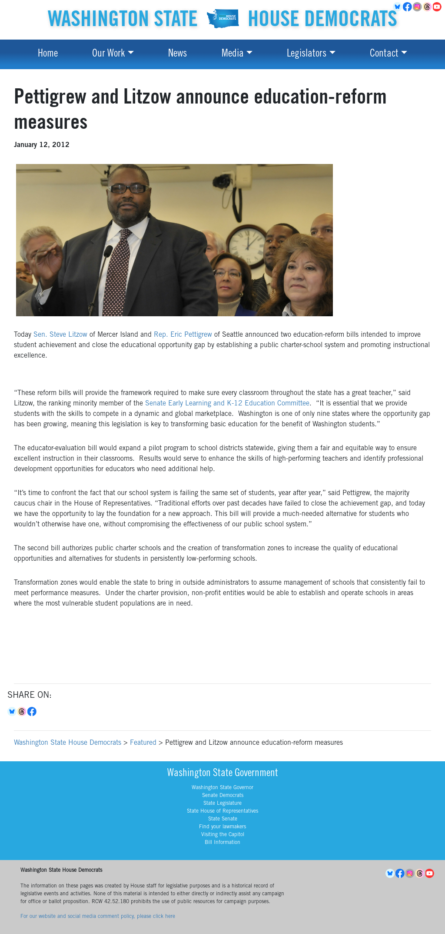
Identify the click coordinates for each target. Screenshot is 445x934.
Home (48, 54)
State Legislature (222, 803)
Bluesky (12, 711)
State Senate (222, 819)
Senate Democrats (222, 795)
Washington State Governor (222, 787)
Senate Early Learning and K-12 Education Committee (227, 403)
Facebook (408, 7)
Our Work (108, 54)
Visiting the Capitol (222, 834)
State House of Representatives (222, 811)
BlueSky (398, 7)
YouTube (438, 7)
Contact (384, 54)
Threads (428, 7)
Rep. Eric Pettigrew (183, 334)
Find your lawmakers (222, 827)
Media (233, 54)
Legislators (306, 54)
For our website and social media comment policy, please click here (97, 916)
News (177, 54)
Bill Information (222, 842)
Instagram (418, 7)
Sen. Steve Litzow (60, 334)
